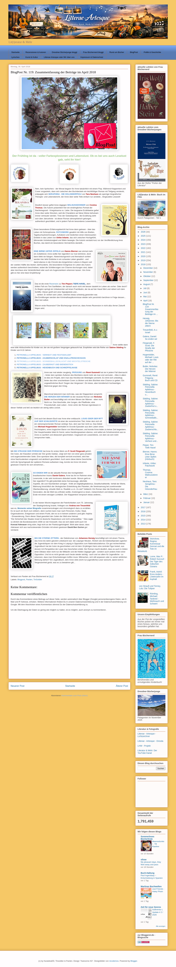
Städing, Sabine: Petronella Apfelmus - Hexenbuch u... (150, 389)
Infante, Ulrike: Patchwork (149, 464)
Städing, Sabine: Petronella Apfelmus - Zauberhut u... (150, 402)
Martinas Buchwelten (151, 886)
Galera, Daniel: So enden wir (150, 337)
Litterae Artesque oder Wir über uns (59, 57)
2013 (143, 524)
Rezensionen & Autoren (36, 52)
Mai (145, 296)
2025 (143, 236)
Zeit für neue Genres (151, 907)
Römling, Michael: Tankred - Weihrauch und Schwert (157, 598)
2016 (143, 511)
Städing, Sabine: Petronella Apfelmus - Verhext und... (150, 437)
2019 (143, 260)
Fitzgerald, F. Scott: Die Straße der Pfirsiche (149, 347)
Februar (147, 498)
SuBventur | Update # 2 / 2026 (157, 912)
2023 (143, 244)
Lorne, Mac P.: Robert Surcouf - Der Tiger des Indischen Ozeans (157, 561)
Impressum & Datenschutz (91, 57)
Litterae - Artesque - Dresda (150, 741)
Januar (146, 502)
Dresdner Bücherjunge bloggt (64, 52)
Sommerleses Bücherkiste (147, 837)
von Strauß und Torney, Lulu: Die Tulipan (150, 587)
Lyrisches (15, 57)
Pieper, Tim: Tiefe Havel (149, 446)
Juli (145, 288)
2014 (143, 519)
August (146, 284)
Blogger (133, 961)
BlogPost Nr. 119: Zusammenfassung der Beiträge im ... (150, 309)
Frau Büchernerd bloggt (93, 52)
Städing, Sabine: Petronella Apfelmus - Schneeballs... (150, 414)
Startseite (15, 52)
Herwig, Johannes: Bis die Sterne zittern (150, 322)
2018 (143, 264)
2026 (143, 232)
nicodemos (114, 961)
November (148, 272)
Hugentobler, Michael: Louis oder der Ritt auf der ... (150, 358)
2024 (143, 240)
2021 (143, 252)
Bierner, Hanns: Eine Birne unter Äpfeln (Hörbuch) (150, 455)
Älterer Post (122, 686)
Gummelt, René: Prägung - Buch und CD (150, 378)
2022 (143, 248)
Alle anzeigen (160, 926)
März (146, 494)
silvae (144, 859)
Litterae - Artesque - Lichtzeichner (147, 734)
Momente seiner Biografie (29, 508)
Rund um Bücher (116, 52)
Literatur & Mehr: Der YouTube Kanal (147, 751)
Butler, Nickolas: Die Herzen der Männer (150, 369)
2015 (143, 515)
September (148, 280)
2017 (143, 507)
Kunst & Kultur (31, 57)
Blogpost (21, 579)
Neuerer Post (17, 686)
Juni (145, 292)
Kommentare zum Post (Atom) (75, 695)
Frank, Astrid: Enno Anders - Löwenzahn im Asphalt (156, 575)
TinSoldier (37, 579)
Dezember (148, 268)
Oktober (147, 276)
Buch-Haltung (148, 873)
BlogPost (134, 52)
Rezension (53, 284)
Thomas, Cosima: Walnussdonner (150, 474)
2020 (143, 256)
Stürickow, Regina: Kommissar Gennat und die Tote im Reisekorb (151, 544)
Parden (29, 579)
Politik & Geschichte (152, 52)
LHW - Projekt (144, 746)
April (145, 300)
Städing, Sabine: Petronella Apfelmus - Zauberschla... (150, 425)
